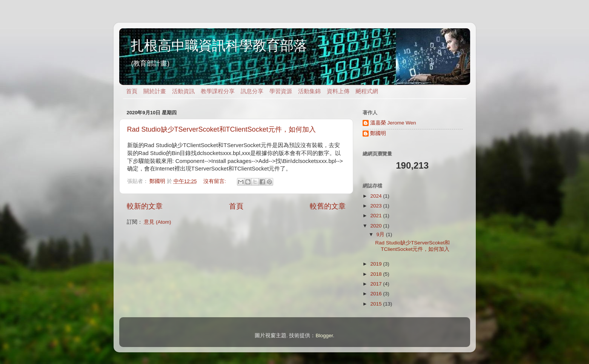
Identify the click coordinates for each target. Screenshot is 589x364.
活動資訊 (183, 91)
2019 (376, 264)
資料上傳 (338, 91)
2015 (376, 304)
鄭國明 (378, 133)
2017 (376, 284)
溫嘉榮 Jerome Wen (393, 123)
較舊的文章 (328, 206)
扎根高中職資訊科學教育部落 (219, 45)
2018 (376, 274)
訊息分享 (252, 91)
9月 (381, 234)
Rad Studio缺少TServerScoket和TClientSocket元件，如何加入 (221, 129)
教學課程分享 (218, 91)
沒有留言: (215, 181)
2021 (376, 215)
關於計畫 (154, 91)
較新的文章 (145, 206)
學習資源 (280, 91)
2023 (376, 206)
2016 (376, 293)
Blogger (324, 335)
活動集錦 (309, 91)
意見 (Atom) (157, 222)
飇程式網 (366, 91)
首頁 (131, 91)
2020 (376, 226)
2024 (376, 196)
